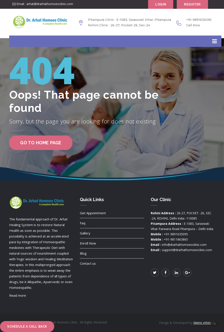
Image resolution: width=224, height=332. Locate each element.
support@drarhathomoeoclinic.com (187, 250)
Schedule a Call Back (27, 326)
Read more (17, 295)
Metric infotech (204, 323)
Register (192, 4)
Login (160, 4)
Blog (83, 253)
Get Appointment (93, 213)
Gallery (85, 233)
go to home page (40, 142)
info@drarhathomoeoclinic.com (184, 245)
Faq (82, 223)
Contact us (88, 263)
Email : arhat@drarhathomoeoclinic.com (42, 4)
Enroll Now (88, 243)
